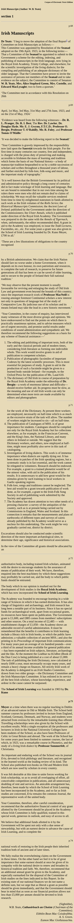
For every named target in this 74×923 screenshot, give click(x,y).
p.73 (71, 701)
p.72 (71, 558)
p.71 (71, 405)
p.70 (71, 253)
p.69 (71, 105)
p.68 (71, 26)
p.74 (71, 840)
